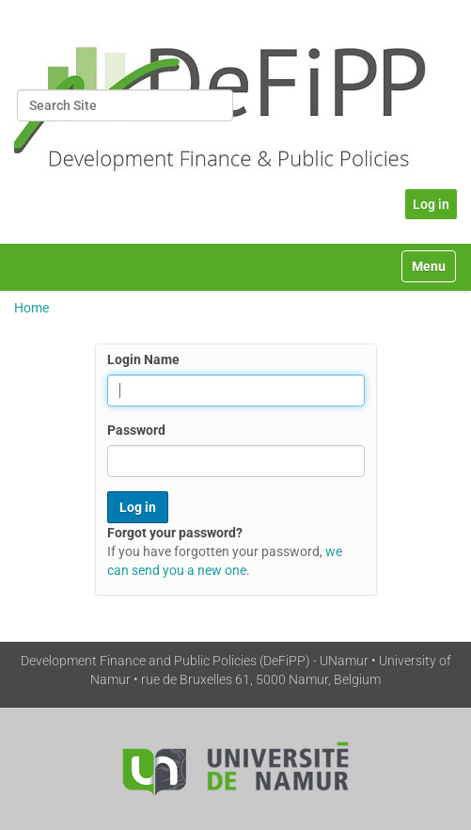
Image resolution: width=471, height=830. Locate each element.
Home (31, 307)
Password (136, 430)
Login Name (143, 359)
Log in (431, 204)
